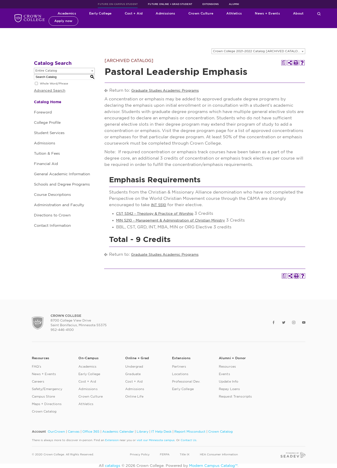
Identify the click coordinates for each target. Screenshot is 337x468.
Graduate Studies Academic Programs (165, 90)
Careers (38, 381)
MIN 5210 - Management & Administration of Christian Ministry (170, 220)
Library (142, 431)
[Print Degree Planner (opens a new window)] (283, 62)
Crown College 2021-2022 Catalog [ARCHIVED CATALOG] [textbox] (257, 51)
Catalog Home (47, 102)
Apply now (63, 21)
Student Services (49, 133)
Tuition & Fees (47, 153)
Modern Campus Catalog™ (213, 466)
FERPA (164, 454)
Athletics (234, 13)
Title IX (185, 454)
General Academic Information (62, 174)
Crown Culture (200, 13)
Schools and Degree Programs (62, 184)
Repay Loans (229, 389)
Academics (67, 13)
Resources (227, 366)
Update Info (228, 381)
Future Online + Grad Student (170, 4)
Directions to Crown (52, 215)
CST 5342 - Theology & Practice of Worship (154, 214)
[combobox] (258, 51)
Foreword (43, 112)
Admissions (165, 13)
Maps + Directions (47, 404)
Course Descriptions (52, 195)
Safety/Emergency (47, 389)
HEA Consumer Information (219, 454)
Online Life (134, 396)
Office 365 (90, 431)
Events (224, 374)
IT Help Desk (161, 431)
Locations (180, 374)
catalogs (112, 466)
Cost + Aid (134, 13)
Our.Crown (56, 431)
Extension (112, 440)
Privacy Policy (140, 454)
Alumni (234, 4)
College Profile (47, 122)
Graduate (133, 374)
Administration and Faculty (59, 205)
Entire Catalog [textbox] (46, 70)
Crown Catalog (44, 411)
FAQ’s (36, 366)
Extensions (210, 4)
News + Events (267, 13)
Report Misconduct (189, 431)
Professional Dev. (186, 381)
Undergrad (134, 366)
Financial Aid (46, 164)
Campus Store (43, 396)
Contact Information (52, 225)
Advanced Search (49, 90)
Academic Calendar (118, 431)
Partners (179, 366)
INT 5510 (158, 205)
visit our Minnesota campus (156, 440)
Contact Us (188, 440)
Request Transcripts (235, 396)
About (298, 13)
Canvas (74, 431)
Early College (100, 13)
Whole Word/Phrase (54, 83)
